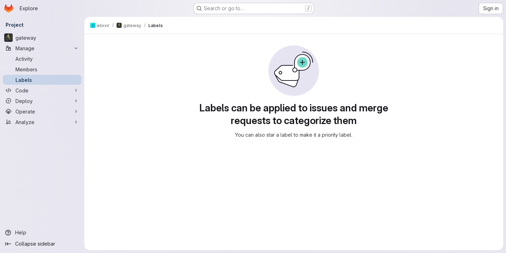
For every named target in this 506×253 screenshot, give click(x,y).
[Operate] (42, 111)
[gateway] (42, 38)
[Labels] (42, 80)
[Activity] (42, 59)
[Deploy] (42, 101)
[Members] (42, 69)
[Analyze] (42, 122)
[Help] (42, 233)
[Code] (42, 90)
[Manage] (42, 48)
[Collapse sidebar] (42, 244)
